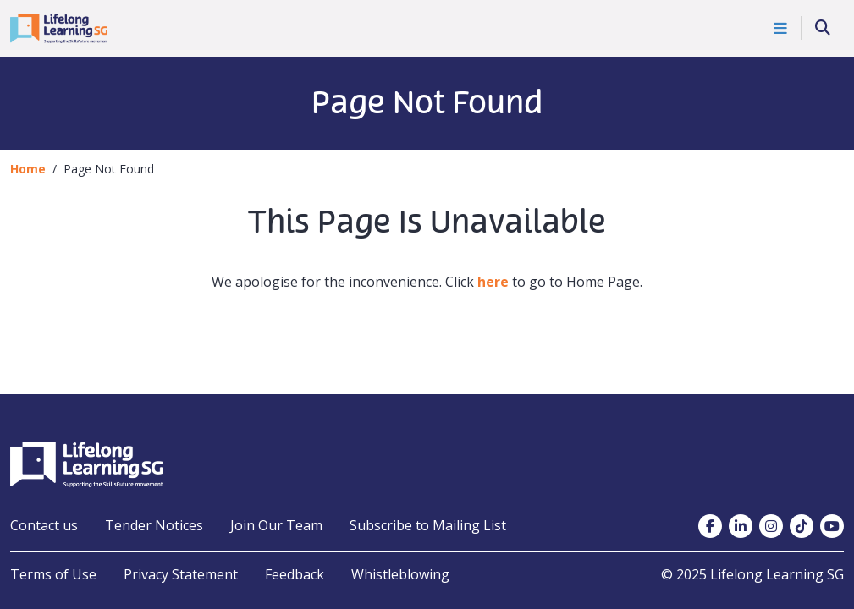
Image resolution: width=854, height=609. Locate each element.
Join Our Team (276, 525)
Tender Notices (154, 525)
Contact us (44, 525)
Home (28, 169)
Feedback (294, 574)
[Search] (823, 28)
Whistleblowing (400, 574)
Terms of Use (53, 574)
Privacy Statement (181, 574)
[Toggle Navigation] (781, 28)
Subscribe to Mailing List (428, 525)
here (493, 281)
